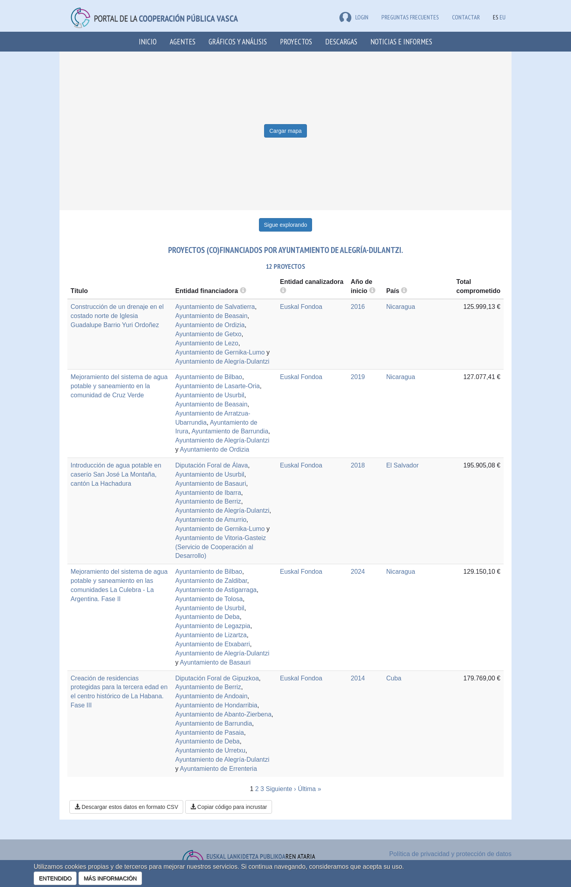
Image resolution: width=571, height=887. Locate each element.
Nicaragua (400, 306)
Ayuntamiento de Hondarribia (216, 705)
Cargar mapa (285, 131)
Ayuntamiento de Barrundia (230, 431)
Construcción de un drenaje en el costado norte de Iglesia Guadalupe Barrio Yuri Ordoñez (117, 315)
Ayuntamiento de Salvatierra (215, 306)
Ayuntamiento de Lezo (206, 343)
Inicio (148, 41)
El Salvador (402, 465)
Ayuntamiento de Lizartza (211, 635)
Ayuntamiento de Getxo (208, 334)
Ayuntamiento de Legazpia (212, 626)
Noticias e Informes (401, 41)
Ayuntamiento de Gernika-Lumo (220, 352)
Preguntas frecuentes (410, 17)
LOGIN (353, 17)
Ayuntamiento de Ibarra (208, 492)
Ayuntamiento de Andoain (211, 696)
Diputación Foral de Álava (211, 465)
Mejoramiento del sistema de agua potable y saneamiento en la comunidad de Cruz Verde (119, 386)
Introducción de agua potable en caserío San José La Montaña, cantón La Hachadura (116, 474)
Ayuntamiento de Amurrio (210, 519)
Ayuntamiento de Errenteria (218, 768)
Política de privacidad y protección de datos (450, 854)
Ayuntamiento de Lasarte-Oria (217, 386)
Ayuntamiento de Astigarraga (216, 589)
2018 (358, 465)
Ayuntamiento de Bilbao (208, 377)
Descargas (341, 41)
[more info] (372, 290)
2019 (358, 377)
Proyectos (296, 41)
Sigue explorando (285, 225)
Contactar (466, 17)
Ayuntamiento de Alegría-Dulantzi (222, 361)
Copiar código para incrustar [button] (228, 807)
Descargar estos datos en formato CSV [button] (126, 807)
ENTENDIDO (55, 878)
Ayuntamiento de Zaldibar (211, 580)
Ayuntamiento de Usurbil (209, 395)
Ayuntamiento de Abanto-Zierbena (223, 714)
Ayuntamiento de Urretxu (210, 750)
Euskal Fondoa (301, 306)
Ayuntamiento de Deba (207, 616)
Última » (309, 788)
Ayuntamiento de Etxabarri (212, 644)
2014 (358, 678)
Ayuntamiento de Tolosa (209, 599)
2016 (358, 306)
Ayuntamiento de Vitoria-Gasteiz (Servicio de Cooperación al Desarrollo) (220, 546)
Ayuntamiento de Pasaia (209, 732)
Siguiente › (281, 788)
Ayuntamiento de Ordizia (210, 325)
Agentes (182, 41)
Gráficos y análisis (238, 41)
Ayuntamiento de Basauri (210, 483)
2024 (358, 571)
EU (503, 17)
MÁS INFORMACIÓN (110, 878)
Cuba (393, 678)
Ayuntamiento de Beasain (211, 315)
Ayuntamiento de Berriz (208, 501)
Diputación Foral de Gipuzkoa (217, 678)
